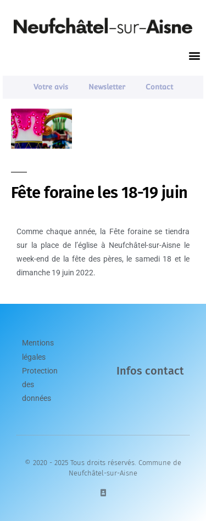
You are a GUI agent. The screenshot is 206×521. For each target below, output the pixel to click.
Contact (159, 87)
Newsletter (106, 87)
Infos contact (150, 370)
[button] (194, 56)
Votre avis (51, 87)
